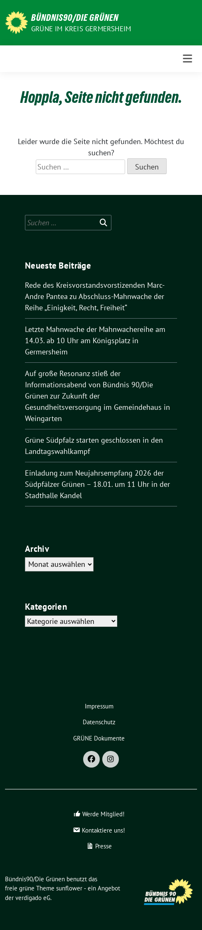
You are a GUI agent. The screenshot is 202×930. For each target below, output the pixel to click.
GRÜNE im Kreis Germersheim (81, 28)
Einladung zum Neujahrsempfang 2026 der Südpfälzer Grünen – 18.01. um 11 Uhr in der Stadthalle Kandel (97, 484)
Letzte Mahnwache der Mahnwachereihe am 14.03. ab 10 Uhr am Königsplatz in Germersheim (95, 340)
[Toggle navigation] (187, 58)
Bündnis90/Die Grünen (74, 17)
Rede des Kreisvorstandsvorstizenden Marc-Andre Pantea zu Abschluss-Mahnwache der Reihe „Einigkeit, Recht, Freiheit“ (95, 296)
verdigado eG (32, 898)
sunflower (69, 888)
